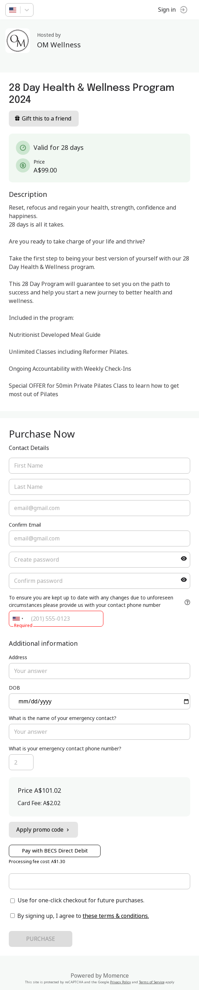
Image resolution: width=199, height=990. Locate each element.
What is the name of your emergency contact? (62, 718)
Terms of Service (151, 982)
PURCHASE (40, 939)
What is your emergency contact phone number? (65, 748)
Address (18, 657)
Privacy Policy (120, 982)
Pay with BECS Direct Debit (55, 851)
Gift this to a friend (42, 119)
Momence (116, 976)
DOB (14, 688)
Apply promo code (43, 830)
